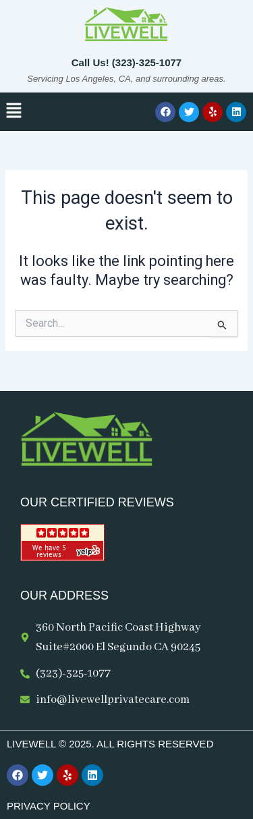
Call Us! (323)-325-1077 (126, 62)
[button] (13, 111)
